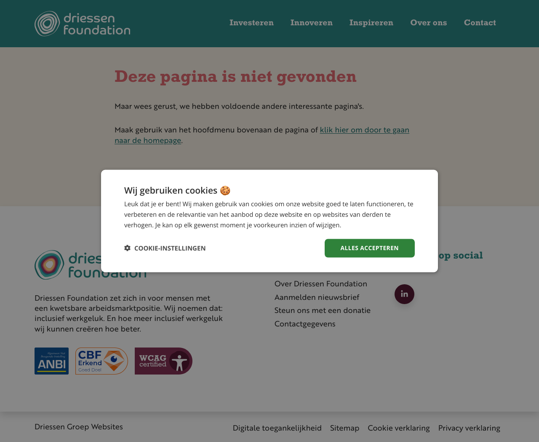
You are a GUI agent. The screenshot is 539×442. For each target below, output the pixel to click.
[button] (165, 248)
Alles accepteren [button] (369, 248)
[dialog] (269, 221)
